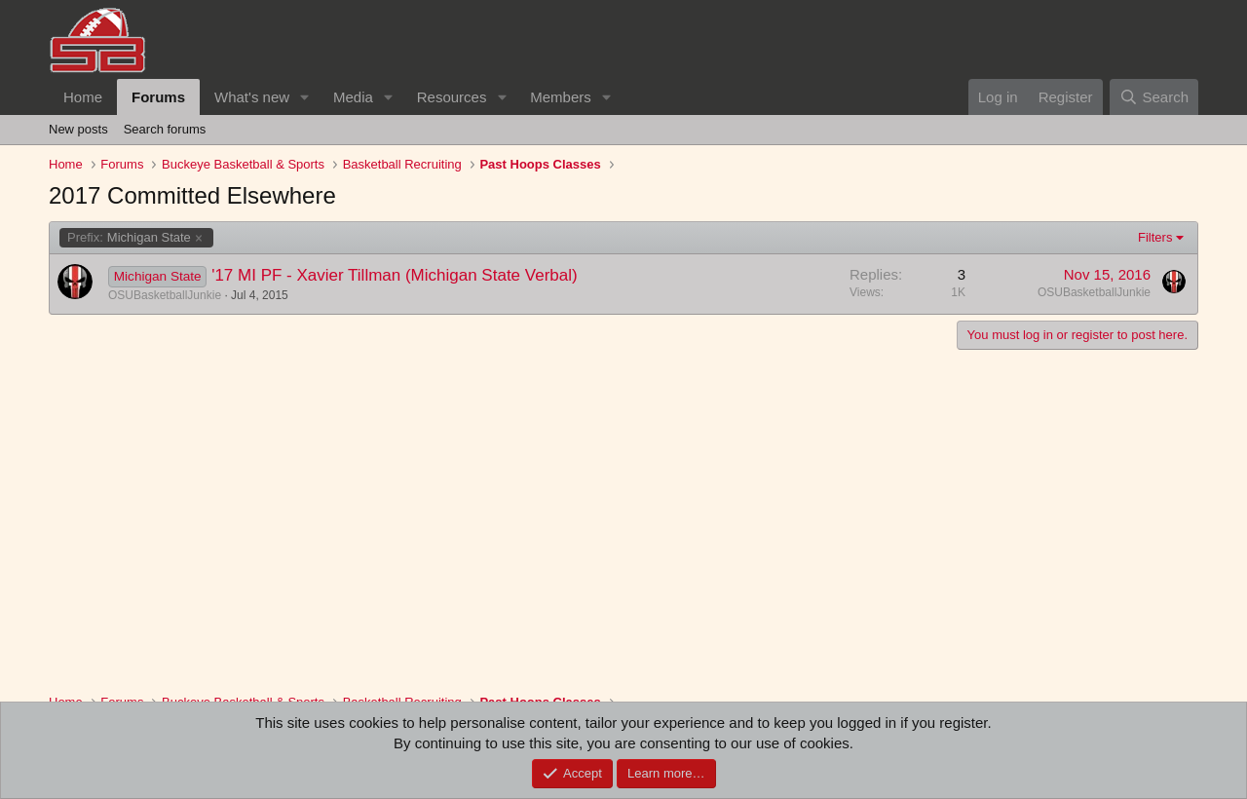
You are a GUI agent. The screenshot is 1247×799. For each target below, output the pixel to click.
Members (560, 97)
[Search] (1154, 97)
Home (82, 97)
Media (353, 97)
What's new (251, 97)
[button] (305, 97)
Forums (158, 97)
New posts (78, 129)
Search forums (165, 129)
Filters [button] (1155, 237)
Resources (452, 97)
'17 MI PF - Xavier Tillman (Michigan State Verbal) (394, 275)
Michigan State (129, 238)
